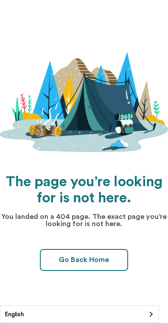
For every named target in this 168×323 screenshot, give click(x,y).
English (14, 314)
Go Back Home (84, 259)
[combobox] (79, 314)
